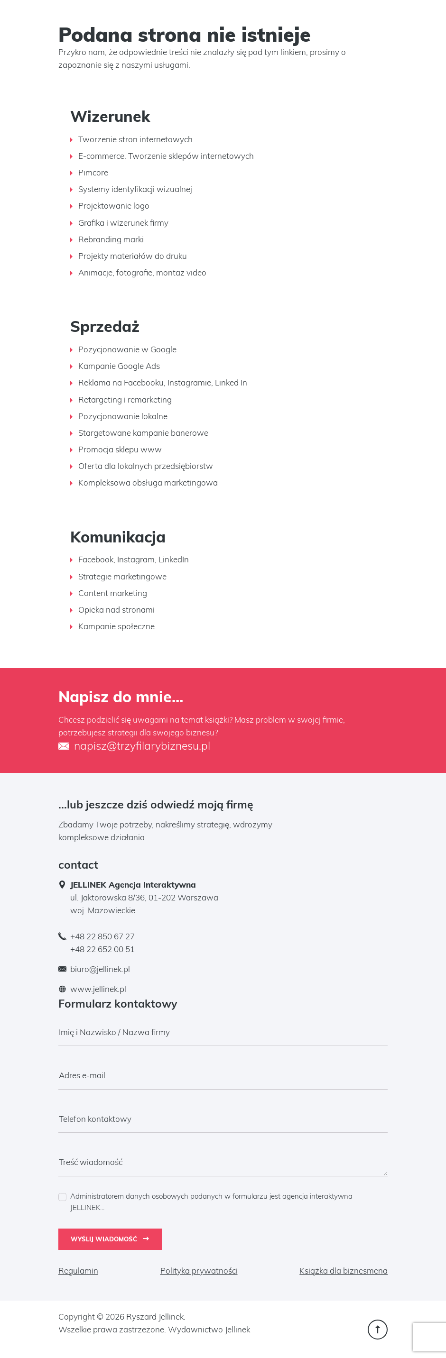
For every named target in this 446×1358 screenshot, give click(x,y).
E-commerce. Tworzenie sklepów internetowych (166, 156)
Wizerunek (110, 116)
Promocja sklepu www (120, 449)
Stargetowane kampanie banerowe (143, 433)
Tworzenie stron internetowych (135, 139)
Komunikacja (118, 536)
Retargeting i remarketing (125, 399)
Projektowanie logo (113, 206)
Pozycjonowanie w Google (127, 349)
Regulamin (78, 1270)
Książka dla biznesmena (343, 1270)
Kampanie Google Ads (119, 366)
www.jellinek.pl (98, 989)
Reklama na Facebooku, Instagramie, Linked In (162, 382)
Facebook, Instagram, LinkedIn (133, 559)
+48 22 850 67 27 (102, 936)
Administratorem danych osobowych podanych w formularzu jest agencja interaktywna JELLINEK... (211, 1202)
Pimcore (93, 172)
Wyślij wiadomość (110, 1239)
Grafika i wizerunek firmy (123, 223)
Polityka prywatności (199, 1270)
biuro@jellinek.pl (100, 969)
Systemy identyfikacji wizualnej (135, 189)
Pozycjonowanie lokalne (122, 416)
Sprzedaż (104, 326)
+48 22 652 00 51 (102, 949)
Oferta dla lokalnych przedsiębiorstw (145, 466)
